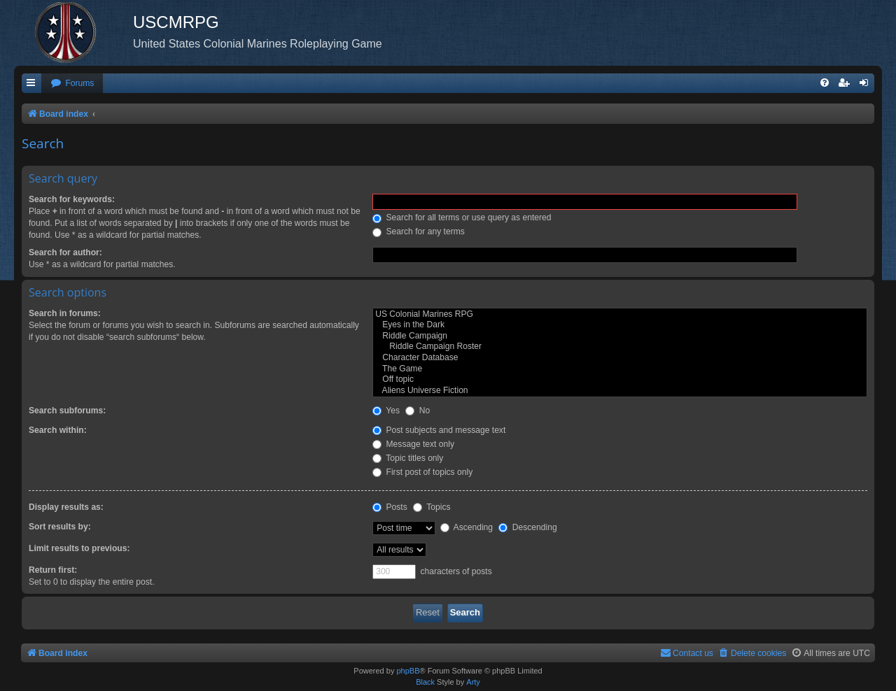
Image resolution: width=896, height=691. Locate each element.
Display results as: (66, 507)
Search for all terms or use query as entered (461, 217)
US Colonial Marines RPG (620, 314)
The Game (620, 369)
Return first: (53, 570)
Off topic (620, 379)
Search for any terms (418, 231)
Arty (473, 682)
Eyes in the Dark (620, 325)
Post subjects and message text (438, 430)
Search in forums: (65, 313)
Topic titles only (407, 458)
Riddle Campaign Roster (620, 346)
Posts (389, 507)
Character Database (620, 358)
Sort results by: (60, 527)
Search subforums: (67, 410)
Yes (386, 410)
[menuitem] (72, 83)
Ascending (466, 527)
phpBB (407, 671)
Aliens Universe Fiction (620, 391)
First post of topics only (422, 472)
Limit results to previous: (79, 548)
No (417, 410)
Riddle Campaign (620, 336)
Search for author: (65, 252)
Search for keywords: (72, 199)
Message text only (413, 444)
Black (425, 682)
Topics (431, 507)
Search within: (58, 430)
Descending (527, 527)
